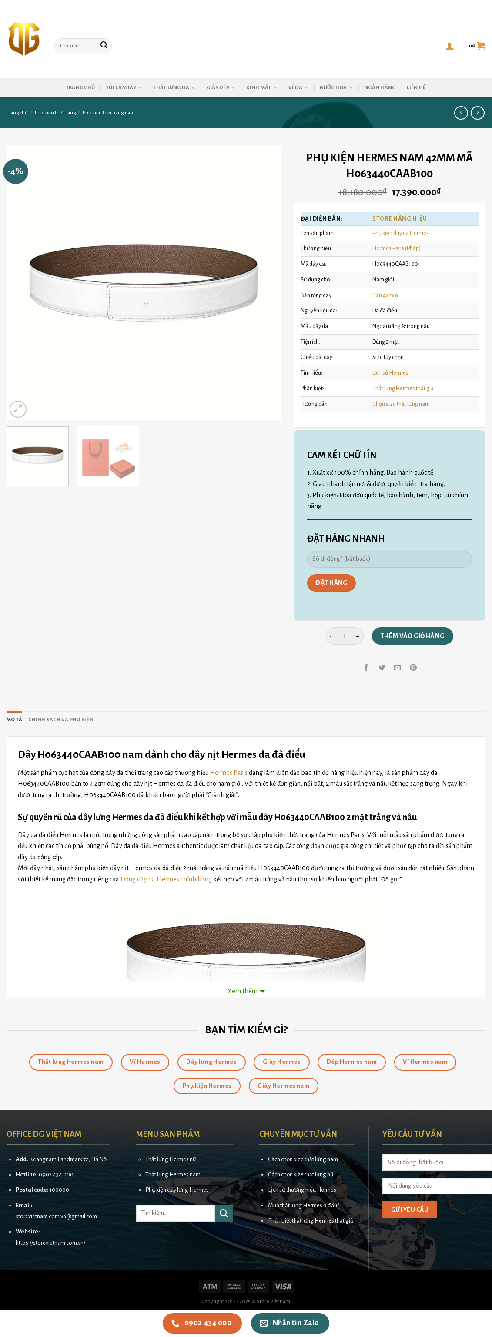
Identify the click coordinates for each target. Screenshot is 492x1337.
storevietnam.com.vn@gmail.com (56, 1216)
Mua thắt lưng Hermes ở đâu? (303, 1205)
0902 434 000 (56, 1174)
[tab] (14, 720)
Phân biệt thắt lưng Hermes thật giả (310, 1220)
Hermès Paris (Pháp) (396, 248)
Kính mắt (261, 88)
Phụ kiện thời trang (55, 113)
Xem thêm (243, 991)
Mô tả (14, 720)
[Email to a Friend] (398, 668)
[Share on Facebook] (366, 668)
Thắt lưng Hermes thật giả (403, 388)
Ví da (298, 88)
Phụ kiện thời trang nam (109, 113)
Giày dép (221, 88)
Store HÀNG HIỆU (399, 218)
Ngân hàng (379, 87)
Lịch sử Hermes (390, 372)
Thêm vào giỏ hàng (413, 636)
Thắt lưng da (174, 88)
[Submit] (104, 45)
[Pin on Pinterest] (413, 668)
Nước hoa (336, 88)
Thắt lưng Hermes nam (173, 1174)
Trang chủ (80, 87)
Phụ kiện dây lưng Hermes (177, 1189)
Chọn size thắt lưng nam (401, 404)
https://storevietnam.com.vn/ (50, 1243)
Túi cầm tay (124, 88)
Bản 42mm (385, 295)
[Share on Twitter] (382, 668)
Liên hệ (416, 87)
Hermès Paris (229, 772)
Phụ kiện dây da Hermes (400, 233)
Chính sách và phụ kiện (61, 720)
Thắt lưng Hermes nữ (170, 1159)
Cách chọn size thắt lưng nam (303, 1159)
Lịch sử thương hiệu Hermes (302, 1189)
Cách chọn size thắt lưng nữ (301, 1174)
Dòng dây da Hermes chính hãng (166, 879)
